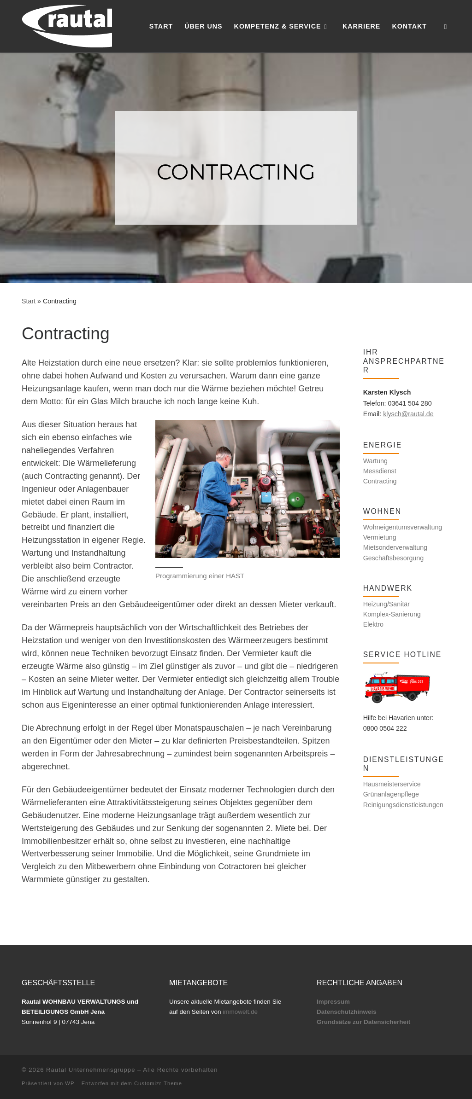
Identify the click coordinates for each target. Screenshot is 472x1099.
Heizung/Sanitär (386, 604)
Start (28, 301)
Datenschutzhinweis (347, 1011)
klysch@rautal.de (408, 414)
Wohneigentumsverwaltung (402, 527)
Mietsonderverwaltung (395, 547)
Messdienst (379, 471)
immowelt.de (240, 1011)
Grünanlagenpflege (391, 794)
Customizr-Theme (158, 1083)
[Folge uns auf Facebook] (364, 327)
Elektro (373, 624)
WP (69, 1083)
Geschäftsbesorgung (393, 558)
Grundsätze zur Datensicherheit (363, 1021)
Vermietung (379, 537)
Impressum (333, 1001)
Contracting (380, 481)
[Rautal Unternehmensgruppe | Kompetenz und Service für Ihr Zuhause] (67, 24)
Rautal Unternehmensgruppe (90, 1069)
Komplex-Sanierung (392, 614)
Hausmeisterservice (392, 784)
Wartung (375, 461)
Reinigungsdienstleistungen (403, 804)
